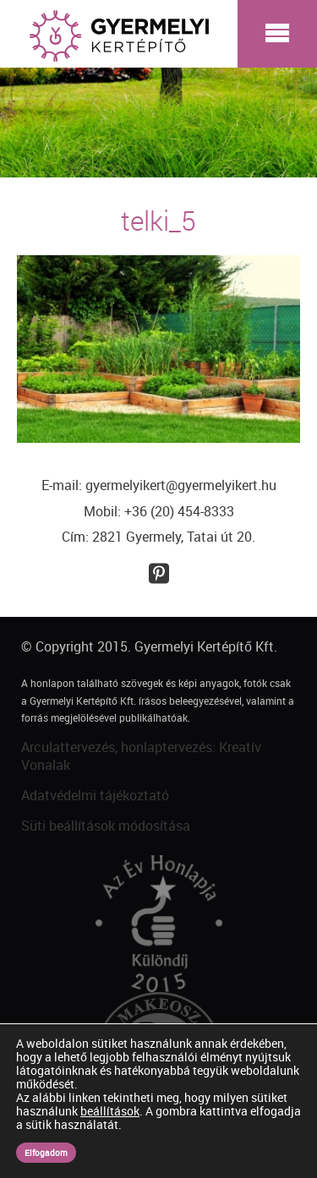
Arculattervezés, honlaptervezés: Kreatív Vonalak (141, 756)
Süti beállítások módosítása (105, 825)
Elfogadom (46, 1153)
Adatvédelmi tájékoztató (95, 795)
